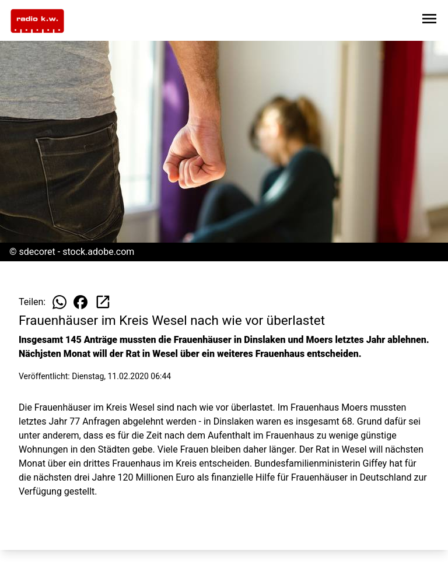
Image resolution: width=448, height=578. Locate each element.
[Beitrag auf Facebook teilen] (81, 302)
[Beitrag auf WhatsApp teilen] (59, 302)
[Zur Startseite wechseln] (37, 21)
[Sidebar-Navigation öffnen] (429, 20)
